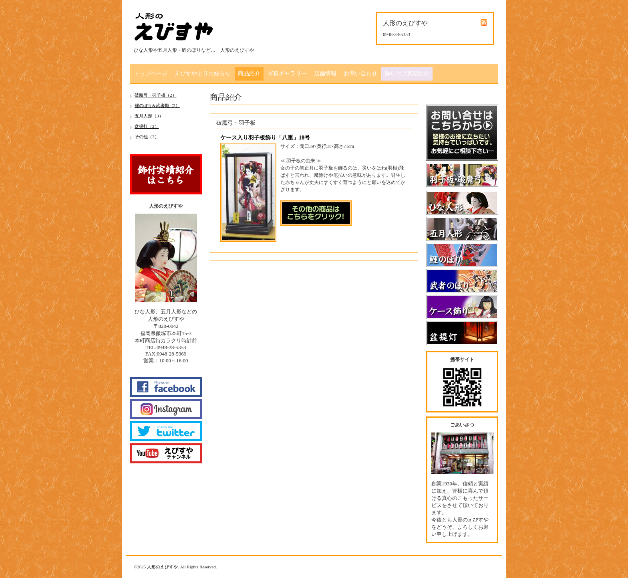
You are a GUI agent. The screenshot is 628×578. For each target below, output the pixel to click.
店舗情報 (325, 74)
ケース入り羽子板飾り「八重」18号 (265, 138)
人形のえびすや (162, 566)
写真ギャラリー (287, 74)
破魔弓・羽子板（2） (156, 95)
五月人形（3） (149, 115)
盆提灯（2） (147, 126)
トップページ (150, 74)
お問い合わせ (360, 74)
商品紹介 (249, 74)
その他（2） (147, 136)
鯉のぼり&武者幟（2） (157, 105)
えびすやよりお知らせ (203, 74)
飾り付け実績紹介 (406, 74)
